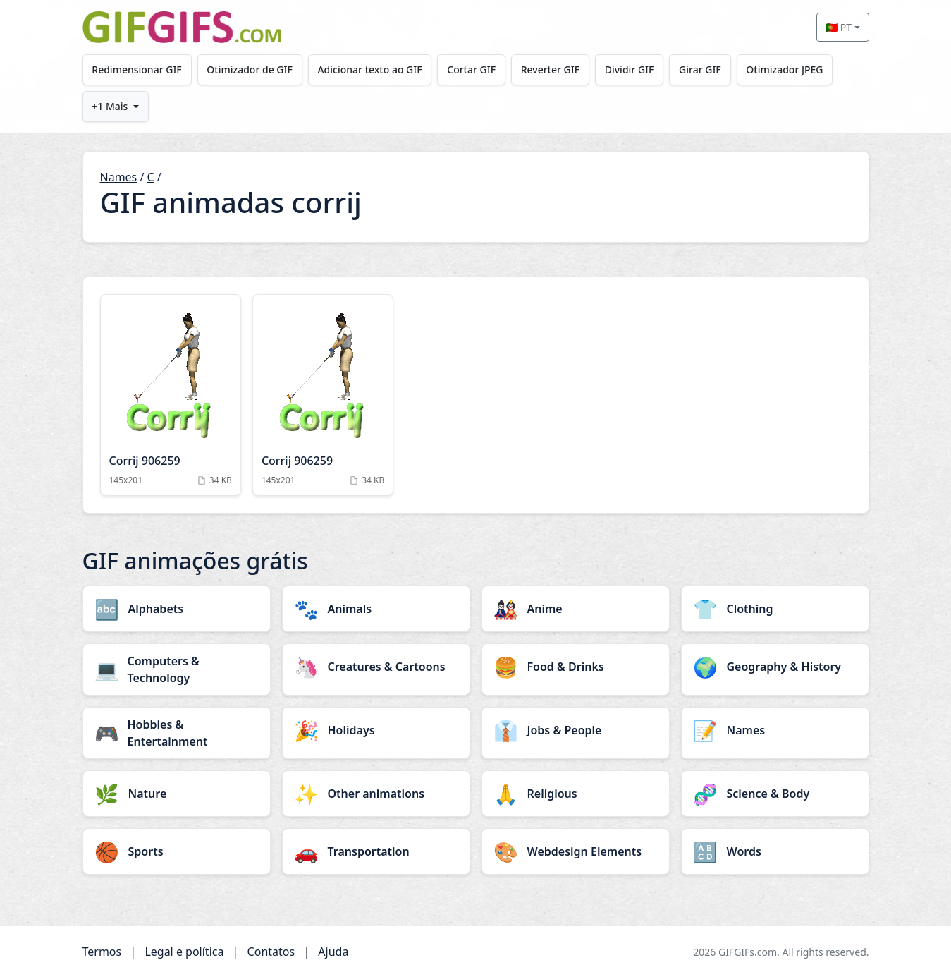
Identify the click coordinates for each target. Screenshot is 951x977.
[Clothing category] (775, 608)
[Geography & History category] (775, 666)
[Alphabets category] (176, 608)
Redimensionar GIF (136, 69)
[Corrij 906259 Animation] (170, 395)
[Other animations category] (376, 793)
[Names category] (775, 730)
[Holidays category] (376, 730)
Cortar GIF (471, 69)
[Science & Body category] (775, 793)
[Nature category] (176, 793)
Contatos (271, 951)
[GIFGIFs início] (181, 27)
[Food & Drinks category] (575, 666)
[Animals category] (376, 608)
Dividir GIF (629, 69)
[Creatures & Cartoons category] (376, 666)
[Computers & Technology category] (176, 669)
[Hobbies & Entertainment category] (176, 733)
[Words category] (775, 851)
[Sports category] (176, 851)
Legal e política (184, 951)
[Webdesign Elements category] (575, 851)
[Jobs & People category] (575, 730)
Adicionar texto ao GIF (369, 69)
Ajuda (333, 951)
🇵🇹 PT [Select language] (839, 27)
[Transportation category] (376, 851)
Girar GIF (700, 69)
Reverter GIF (550, 69)
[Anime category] (575, 608)
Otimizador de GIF (250, 69)
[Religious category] (575, 793)
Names (118, 177)
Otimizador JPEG (784, 69)
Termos (102, 951)
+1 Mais (110, 106)
